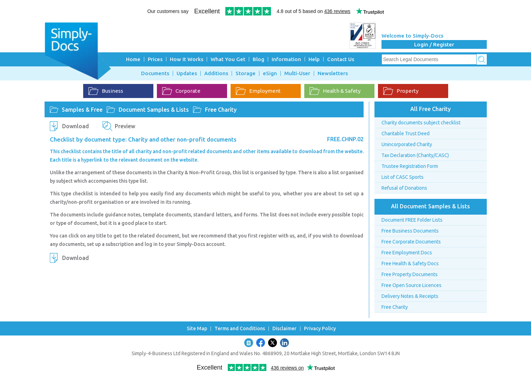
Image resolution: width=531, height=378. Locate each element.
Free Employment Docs (406, 252)
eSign (270, 73)
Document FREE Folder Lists (412, 220)
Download (75, 126)
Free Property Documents (409, 274)
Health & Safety (335, 91)
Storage (245, 73)
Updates (187, 73)
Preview (125, 126)
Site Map (197, 328)
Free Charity (221, 109)
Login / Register (434, 44)
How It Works (186, 59)
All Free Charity (430, 109)
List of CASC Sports (402, 177)
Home (133, 59)
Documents (155, 73)
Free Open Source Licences (411, 285)
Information (286, 59)
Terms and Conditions (239, 328)
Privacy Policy (320, 328)
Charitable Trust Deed (405, 133)
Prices (155, 59)
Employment (258, 91)
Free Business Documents (410, 231)
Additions (216, 73)
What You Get (228, 59)
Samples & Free (82, 109)
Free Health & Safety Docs (410, 263)
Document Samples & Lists (154, 109)
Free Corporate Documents (411, 242)
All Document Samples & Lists (430, 206)
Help (314, 59)
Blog (258, 59)
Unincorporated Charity (406, 144)
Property (400, 91)
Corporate (181, 91)
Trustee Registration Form (409, 166)
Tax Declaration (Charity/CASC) (415, 155)
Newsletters (333, 73)
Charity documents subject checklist (420, 122)
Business (105, 91)
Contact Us (340, 59)
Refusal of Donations (404, 188)
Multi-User (297, 73)
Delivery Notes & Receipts (409, 296)
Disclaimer (284, 328)
